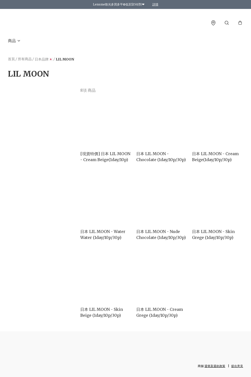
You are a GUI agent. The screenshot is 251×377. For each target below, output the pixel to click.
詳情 (155, 4)
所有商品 (25, 59)
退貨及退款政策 (214, 366)
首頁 (11, 59)
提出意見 (237, 366)
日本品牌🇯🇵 (44, 59)
